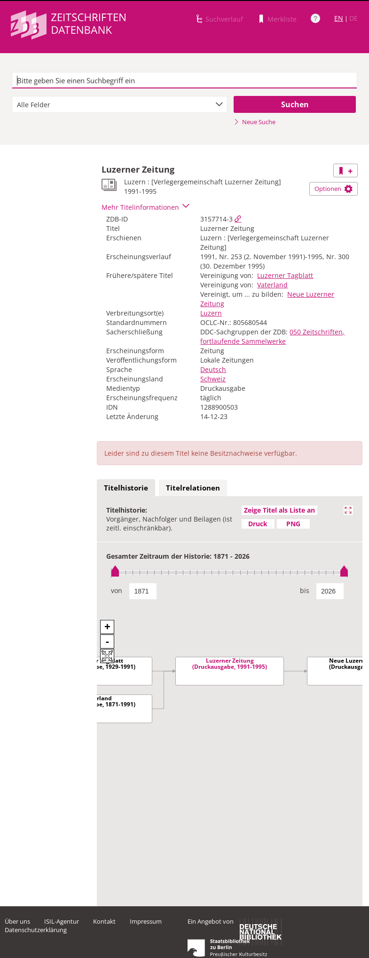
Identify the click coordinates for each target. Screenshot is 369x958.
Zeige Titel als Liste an (279, 510)
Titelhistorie (126, 487)
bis (304, 590)
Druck (257, 523)
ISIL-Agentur (61, 921)
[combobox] (120, 104)
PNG (293, 523)
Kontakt (104, 921)
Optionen (333, 188)
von (116, 590)
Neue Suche (254, 122)
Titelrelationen (193, 487)
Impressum (146, 921)
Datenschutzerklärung (36, 930)
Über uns (17, 921)
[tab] (126, 488)
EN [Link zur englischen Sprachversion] (338, 18)
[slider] (229, 572)
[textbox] (184, 80)
